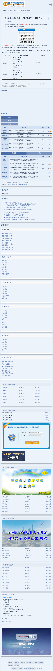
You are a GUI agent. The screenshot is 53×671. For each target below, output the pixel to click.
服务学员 (4, 350)
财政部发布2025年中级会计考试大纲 (14, 214)
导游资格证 (5, 558)
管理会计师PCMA (6, 240)
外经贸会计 (5, 504)
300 (43, 177)
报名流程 (5, 390)
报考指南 (4, 262)
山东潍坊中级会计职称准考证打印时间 (17, 184)
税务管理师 (5, 242)
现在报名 (4, 624)
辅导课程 (4, 268)
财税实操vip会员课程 (7, 361)
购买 (49, 131)
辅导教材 (4, 271)
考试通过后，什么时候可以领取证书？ (14, 216)
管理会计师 (5, 506)
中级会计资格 (6, 283)
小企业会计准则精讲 (7, 366)
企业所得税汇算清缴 (7, 374)
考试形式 (37, 390)
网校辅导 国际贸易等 (8, 518)
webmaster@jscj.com (31, 668)
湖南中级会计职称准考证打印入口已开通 (17, 183)
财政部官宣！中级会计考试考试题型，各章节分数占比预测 (19, 219)
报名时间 (21, 387)
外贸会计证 (6, 336)
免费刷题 (48, 497)
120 (43, 160)
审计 (3, 321)
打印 (6, 21)
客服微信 (20, 668)
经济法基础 (5, 275)
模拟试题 (4, 348)
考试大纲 (21, 396)
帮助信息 (41, 662)
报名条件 (37, 387)
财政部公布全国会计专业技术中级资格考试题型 (16, 212)
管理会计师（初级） (7, 233)
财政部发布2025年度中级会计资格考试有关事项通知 (18, 209)
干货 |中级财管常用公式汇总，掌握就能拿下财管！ (18, 206)
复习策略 (21, 402)
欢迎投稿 (23, 662)
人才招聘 (35, 662)
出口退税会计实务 (7, 368)
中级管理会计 (5, 509)
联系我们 (17, 665)
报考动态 (4, 264)
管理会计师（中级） (7, 237)
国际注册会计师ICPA (7, 247)
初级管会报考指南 (7, 235)
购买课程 (27, 567)
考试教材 (5, 396)
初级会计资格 (6, 257)
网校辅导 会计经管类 (8, 467)
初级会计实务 (5, 273)
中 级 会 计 (16, 11)
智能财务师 (5, 246)
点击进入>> (48, 413)
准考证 (21, 390)
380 (43, 131)
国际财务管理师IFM (7, 249)
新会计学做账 (5, 363)
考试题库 (37, 402)
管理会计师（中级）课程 (8, 594)
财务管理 (4, 299)
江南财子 (13, 668)
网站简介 (10, 662)
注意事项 (21, 399)
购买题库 (48, 567)
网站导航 (17, 662)
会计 (3, 319)
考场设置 (5, 393)
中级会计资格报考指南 (9, 384)
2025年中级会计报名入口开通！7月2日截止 (16, 207)
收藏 (9, 21)
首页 (11, 11)
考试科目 (37, 393)
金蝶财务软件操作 (7, 370)
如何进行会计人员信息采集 (11, 202)
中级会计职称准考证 (26, 11)
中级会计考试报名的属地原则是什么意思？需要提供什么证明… (21, 204)
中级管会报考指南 (7, 238)
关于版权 (29, 662)
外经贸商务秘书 (6, 555)
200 (43, 173)
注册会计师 (6, 306)
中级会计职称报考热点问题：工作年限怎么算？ (16, 217)
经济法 (4, 297)
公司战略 (4, 328)
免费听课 (27, 497)
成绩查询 (4, 266)
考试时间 (21, 393)
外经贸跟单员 (5, 553)
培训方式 (5, 402)
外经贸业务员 (5, 551)
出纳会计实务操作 (7, 365)
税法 (3, 322)
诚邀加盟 (10, 665)
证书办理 (37, 399)
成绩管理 (37, 396)
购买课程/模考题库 (8, 565)
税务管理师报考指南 (7, 244)
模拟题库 (4, 269)
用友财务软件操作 (7, 372)
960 (43, 148)
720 (43, 144)
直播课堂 (4, 261)
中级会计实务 (5, 295)
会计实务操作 (6, 358)
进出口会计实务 (6, 375)
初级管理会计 (5, 585)
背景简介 (5, 387)
